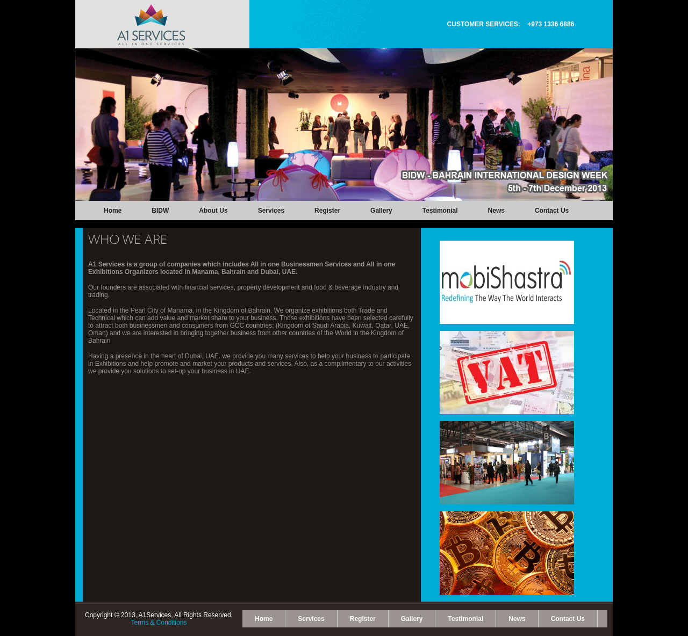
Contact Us (552, 210)
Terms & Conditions (159, 622)
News (496, 210)
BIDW (160, 210)
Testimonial (440, 210)
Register (327, 210)
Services (271, 210)
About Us (213, 210)
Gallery (381, 210)
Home (112, 210)
